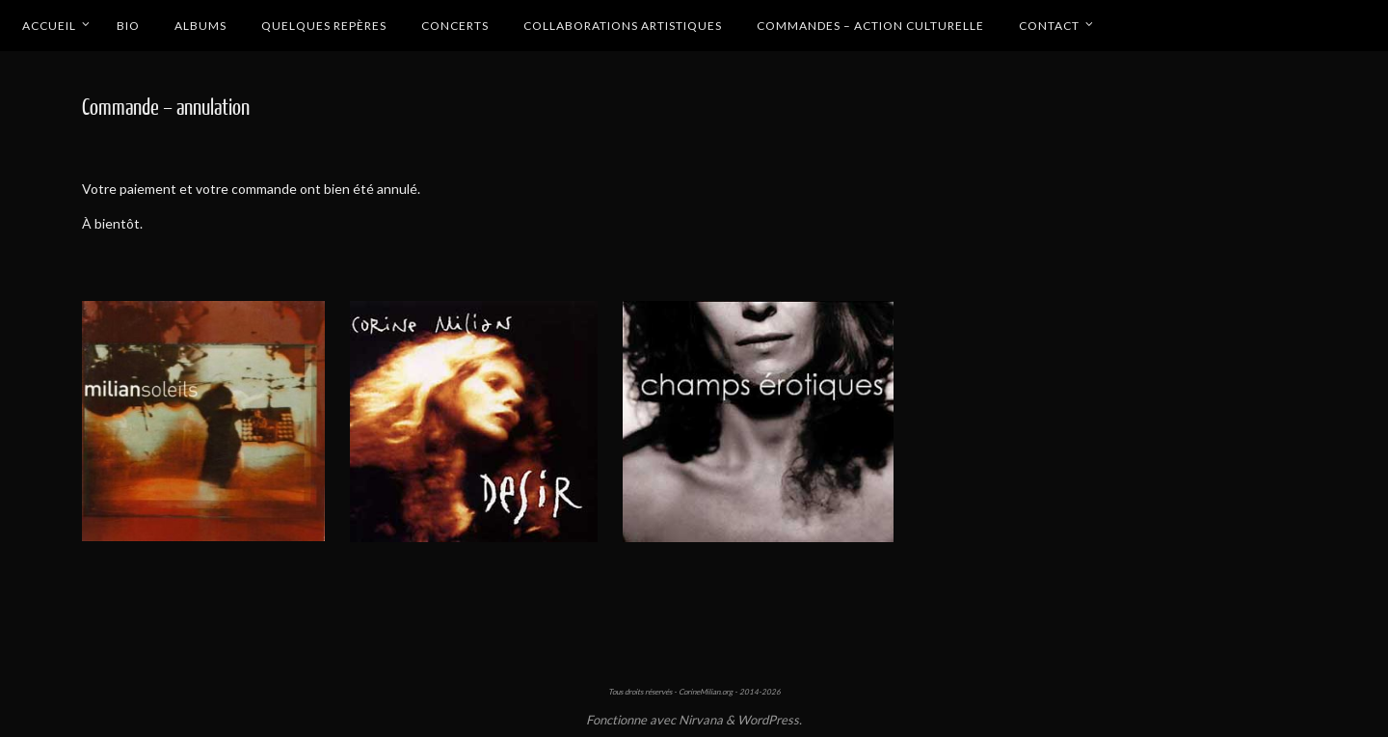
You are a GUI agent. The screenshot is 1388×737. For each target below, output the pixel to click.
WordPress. (769, 719)
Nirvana (701, 719)
